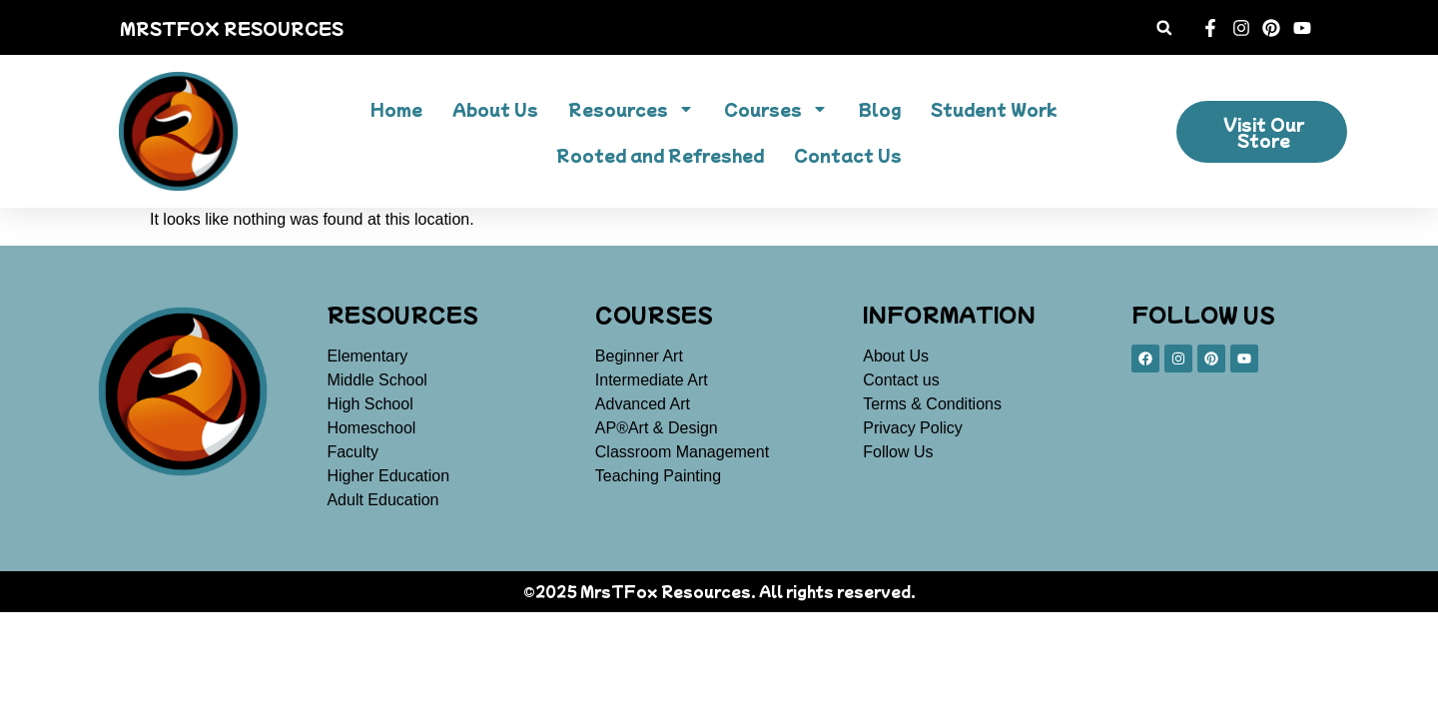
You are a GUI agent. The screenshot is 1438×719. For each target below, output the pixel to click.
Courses (776, 109)
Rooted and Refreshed (660, 155)
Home (396, 109)
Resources (631, 109)
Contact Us (848, 155)
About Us (495, 109)
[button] (1163, 27)
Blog (879, 109)
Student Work (994, 109)
